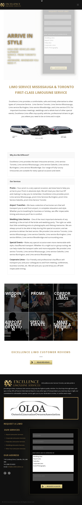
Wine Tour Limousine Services (15, 449)
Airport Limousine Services (14, 434)
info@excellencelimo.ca (15, 467)
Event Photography (53, 466)
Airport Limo (53, 459)
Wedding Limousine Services (15, 445)
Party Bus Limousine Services (15, 442)
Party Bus (53, 461)
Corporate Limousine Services (15, 438)
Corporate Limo (53, 463)
